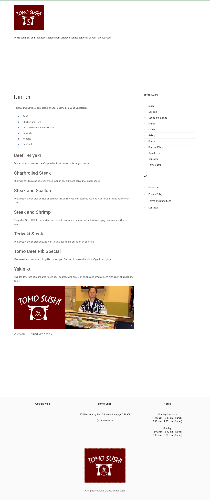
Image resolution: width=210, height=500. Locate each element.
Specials (152, 112)
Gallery (152, 135)
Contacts (153, 159)
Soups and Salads (157, 117)
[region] (105, 65)
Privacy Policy (155, 194)
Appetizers (154, 153)
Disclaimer (153, 187)
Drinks (151, 141)
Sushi (151, 106)
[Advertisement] (170, 16)
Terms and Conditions (159, 201)
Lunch (151, 129)
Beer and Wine (155, 147)
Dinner (151, 123)
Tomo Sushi (154, 165)
